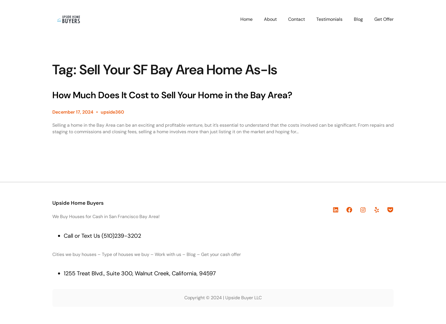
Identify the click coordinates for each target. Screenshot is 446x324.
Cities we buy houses (74, 254)
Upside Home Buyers (78, 203)
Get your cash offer (221, 254)
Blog (191, 254)
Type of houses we (121, 254)
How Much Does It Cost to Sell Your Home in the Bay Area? (172, 95)
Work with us (168, 254)
